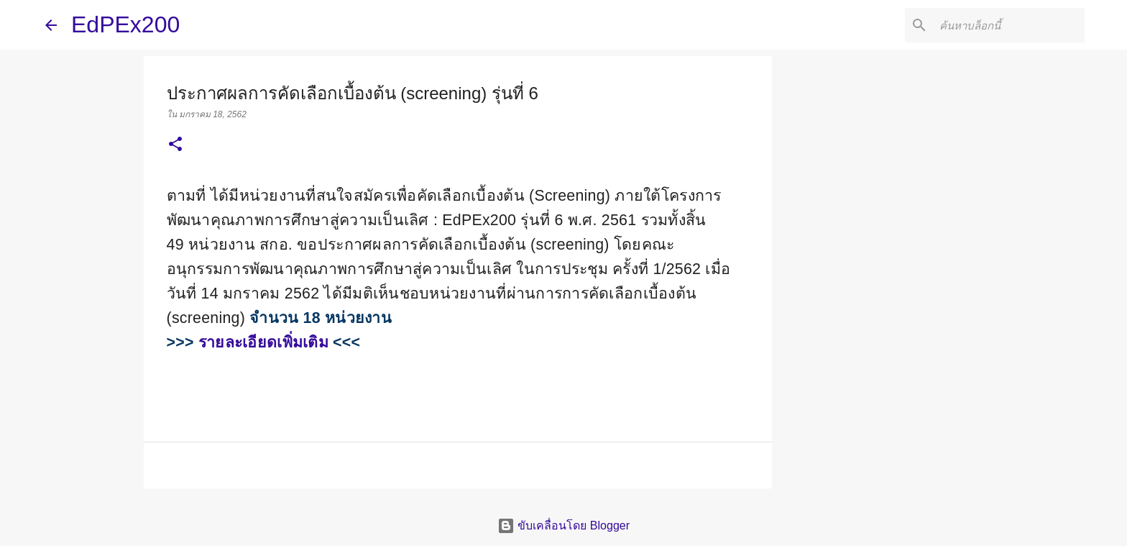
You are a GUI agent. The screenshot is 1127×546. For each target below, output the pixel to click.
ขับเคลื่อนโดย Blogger (563, 525)
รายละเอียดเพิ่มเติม (263, 342)
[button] (175, 145)
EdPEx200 (125, 24)
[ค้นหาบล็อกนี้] (1009, 25)
